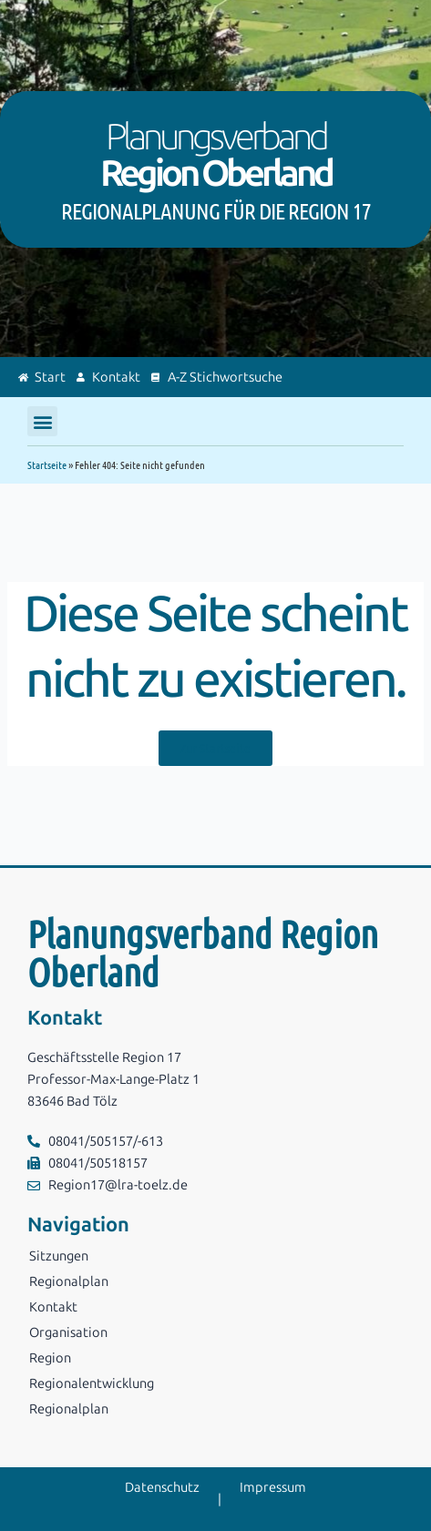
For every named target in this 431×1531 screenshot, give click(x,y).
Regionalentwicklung (91, 1383)
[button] (42, 421)
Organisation (68, 1332)
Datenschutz (162, 1487)
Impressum (273, 1487)
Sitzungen (58, 1256)
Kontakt (53, 1307)
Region (50, 1358)
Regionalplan (68, 1281)
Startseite (47, 464)
